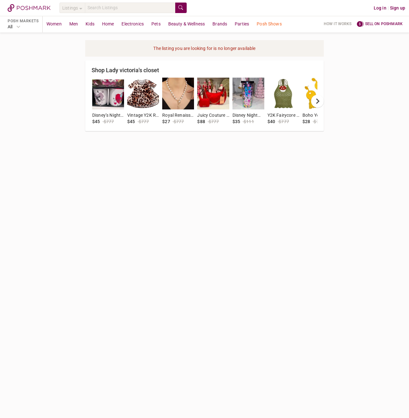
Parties (242, 23)
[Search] (130, 8)
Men (73, 23)
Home (108, 23)
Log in (380, 7)
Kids (90, 23)
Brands (219, 23)
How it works (338, 24)
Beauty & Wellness (186, 23)
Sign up (397, 7)
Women (54, 23)
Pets (156, 23)
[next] (317, 101)
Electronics (132, 23)
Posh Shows (269, 23)
